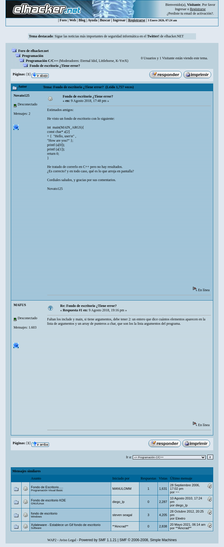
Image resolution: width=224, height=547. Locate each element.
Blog (81, 20)
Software (36, 528)
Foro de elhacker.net (33, 51)
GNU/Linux (37, 503)
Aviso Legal (67, 540)
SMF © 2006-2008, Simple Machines (148, 540)
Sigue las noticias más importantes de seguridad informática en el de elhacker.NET (119, 36)
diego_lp (118, 501)
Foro (63, 20)
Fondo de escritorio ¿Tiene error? (54, 66)
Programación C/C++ (42, 61)
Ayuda (92, 20)
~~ (177, 492)
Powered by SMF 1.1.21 (98, 540)
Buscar (105, 20)
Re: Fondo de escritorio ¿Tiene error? (88, 306)
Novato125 (21, 95)
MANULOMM (121, 488)
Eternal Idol (88, 61)
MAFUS (19, 305)
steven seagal (122, 515)
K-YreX (121, 61)
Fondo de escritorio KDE (48, 500)
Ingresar (180, 9)
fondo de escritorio (44, 513)
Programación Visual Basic (47, 490)
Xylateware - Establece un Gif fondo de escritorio (65, 525)
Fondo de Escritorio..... (47, 487)
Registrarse (136, 20)
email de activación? (198, 13)
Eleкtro (181, 518)
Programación (32, 56)
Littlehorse (106, 61)
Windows (36, 516)
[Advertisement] (135, 241)
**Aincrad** (120, 526)
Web (72, 20)
